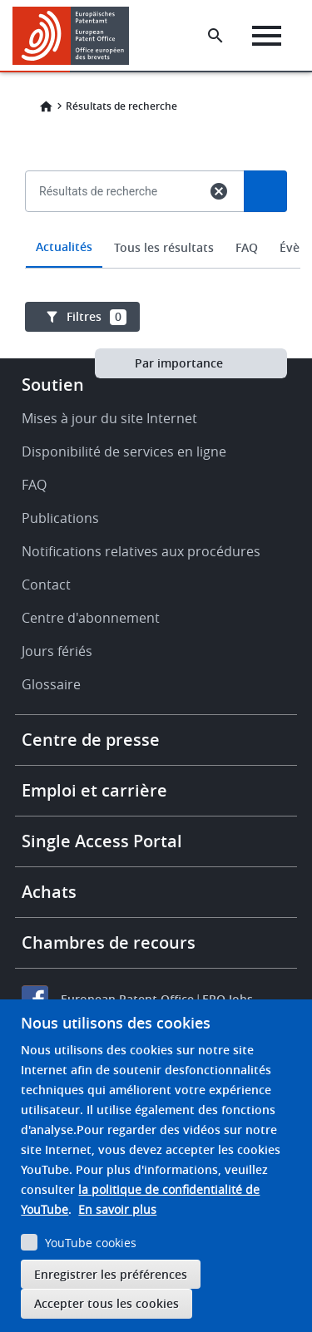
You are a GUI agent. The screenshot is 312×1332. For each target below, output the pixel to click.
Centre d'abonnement (91, 618)
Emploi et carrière (94, 790)
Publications (60, 518)
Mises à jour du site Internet (109, 418)
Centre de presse (91, 739)
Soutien (53, 384)
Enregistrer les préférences (110, 1274)
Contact (46, 584)
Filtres (96, 316)
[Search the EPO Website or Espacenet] (215, 36)
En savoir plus (117, 1209)
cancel (219, 191)
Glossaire (51, 684)
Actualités (64, 246)
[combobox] (156, 229)
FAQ (246, 247)
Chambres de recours (109, 942)
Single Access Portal (102, 841)
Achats (49, 892)
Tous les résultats (164, 247)
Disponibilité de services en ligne (124, 451)
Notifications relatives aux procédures (141, 551)
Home (45, 106)
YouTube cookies (90, 1243)
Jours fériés (57, 651)
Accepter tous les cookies (106, 1303)
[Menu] (266, 36)
